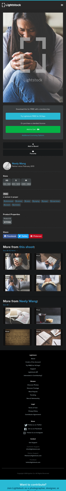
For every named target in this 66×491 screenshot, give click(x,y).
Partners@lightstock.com (33, 456)
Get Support (33, 442)
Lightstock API (33, 372)
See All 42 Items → (10, 250)
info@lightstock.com (33, 449)
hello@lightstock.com (33, 462)
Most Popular (33, 391)
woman (18, 201)
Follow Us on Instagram (35, 432)
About (33, 358)
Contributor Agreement (33, 414)
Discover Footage (33, 388)
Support (33, 369)
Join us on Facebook (35, 429)
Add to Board (33, 145)
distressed (8, 201)
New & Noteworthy (33, 398)
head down (55, 201)
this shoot (26, 246)
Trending (33, 395)
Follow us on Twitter (35, 425)
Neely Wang (19, 163)
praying (35, 201)
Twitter (23, 236)
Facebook (10, 236)
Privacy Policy (33, 411)
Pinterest (36, 236)
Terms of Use (33, 408)
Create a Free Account (33, 362)
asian (27, 201)
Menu (62, 5)
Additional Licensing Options (33, 135)
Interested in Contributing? (33, 375)
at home (16, 205)
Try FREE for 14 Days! (33, 365)
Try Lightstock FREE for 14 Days (33, 116)
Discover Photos (33, 385)
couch (7, 205)
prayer (45, 201)
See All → (7, 305)
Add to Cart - (33, 129)
